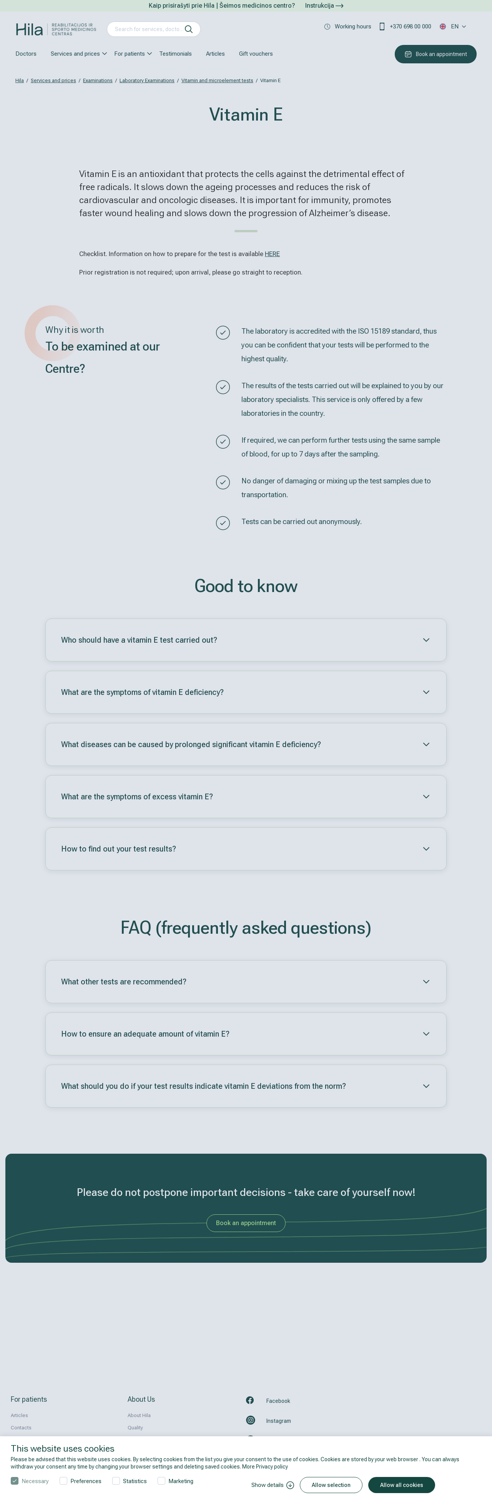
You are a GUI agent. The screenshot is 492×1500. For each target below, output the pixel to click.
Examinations (98, 80)
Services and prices (75, 53)
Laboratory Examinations (147, 80)
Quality (135, 1428)
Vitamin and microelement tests (217, 80)
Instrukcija (324, 5)
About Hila (139, 1415)
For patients (129, 53)
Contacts (21, 1428)
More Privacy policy (265, 1467)
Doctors (26, 53)
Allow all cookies (401, 1485)
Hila (19, 80)
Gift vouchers (256, 53)
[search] (188, 29)
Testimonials (175, 53)
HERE (272, 254)
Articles (215, 53)
